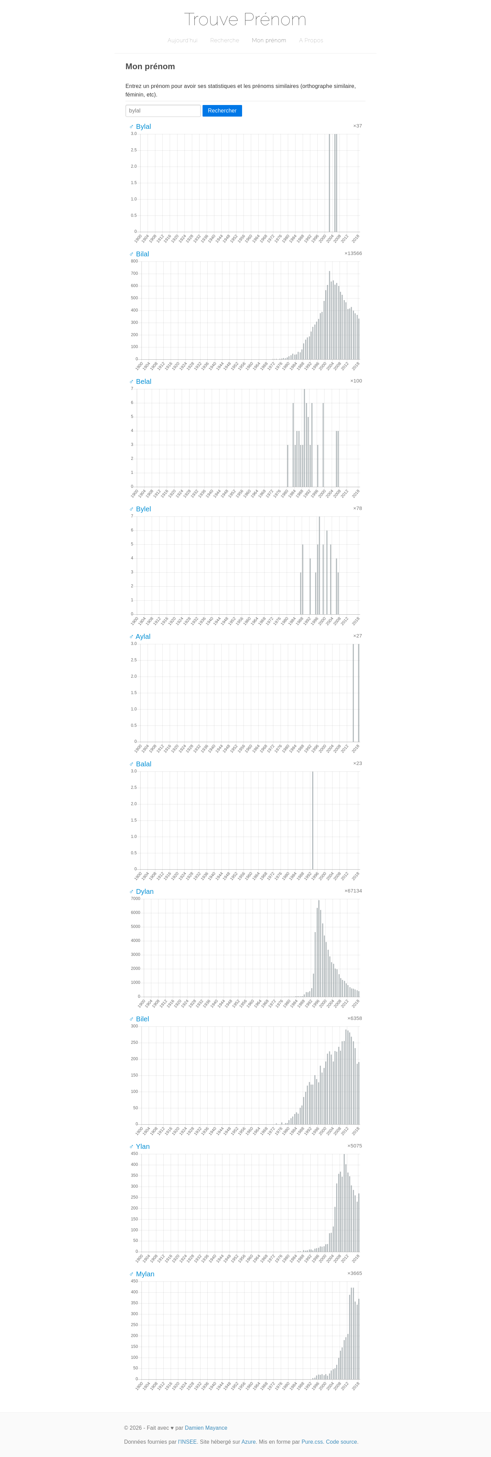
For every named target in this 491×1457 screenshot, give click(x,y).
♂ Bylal (140, 126)
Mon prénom (269, 40)
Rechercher (222, 111)
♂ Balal (140, 764)
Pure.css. (312, 1442)
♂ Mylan (141, 1274)
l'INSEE (187, 1442)
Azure (248, 1442)
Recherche (224, 40)
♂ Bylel (140, 509)
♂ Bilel (139, 1019)
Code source (341, 1442)
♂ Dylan (141, 891)
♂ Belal (140, 381)
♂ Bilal (139, 254)
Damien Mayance (206, 1428)
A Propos (311, 40)
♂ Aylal (140, 636)
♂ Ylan (139, 1146)
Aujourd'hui (182, 40)
